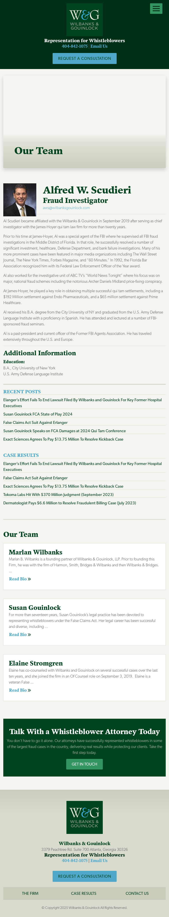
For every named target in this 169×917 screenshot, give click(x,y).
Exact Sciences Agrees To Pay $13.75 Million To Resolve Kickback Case (63, 439)
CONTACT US (137, 893)
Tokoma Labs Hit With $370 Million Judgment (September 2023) (58, 494)
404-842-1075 (75, 46)
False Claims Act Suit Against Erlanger (35, 422)
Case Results (83, 893)
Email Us (98, 46)
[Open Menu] (156, 8)
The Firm (30, 893)
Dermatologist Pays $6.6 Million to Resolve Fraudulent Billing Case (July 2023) (69, 503)
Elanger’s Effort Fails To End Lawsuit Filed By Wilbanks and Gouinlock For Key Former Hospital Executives (82, 402)
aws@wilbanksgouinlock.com (66, 207)
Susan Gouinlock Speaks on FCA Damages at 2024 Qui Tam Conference (64, 430)
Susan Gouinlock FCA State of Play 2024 (37, 414)
